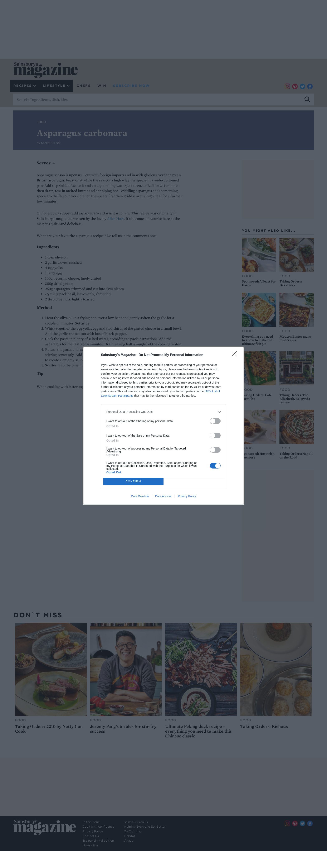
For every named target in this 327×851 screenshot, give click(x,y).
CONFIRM (133, 481)
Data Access (163, 496)
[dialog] (163, 425)
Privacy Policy (187, 496)
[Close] (236, 355)
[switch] (215, 421)
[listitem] (163, 412)
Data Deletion (140, 496)
